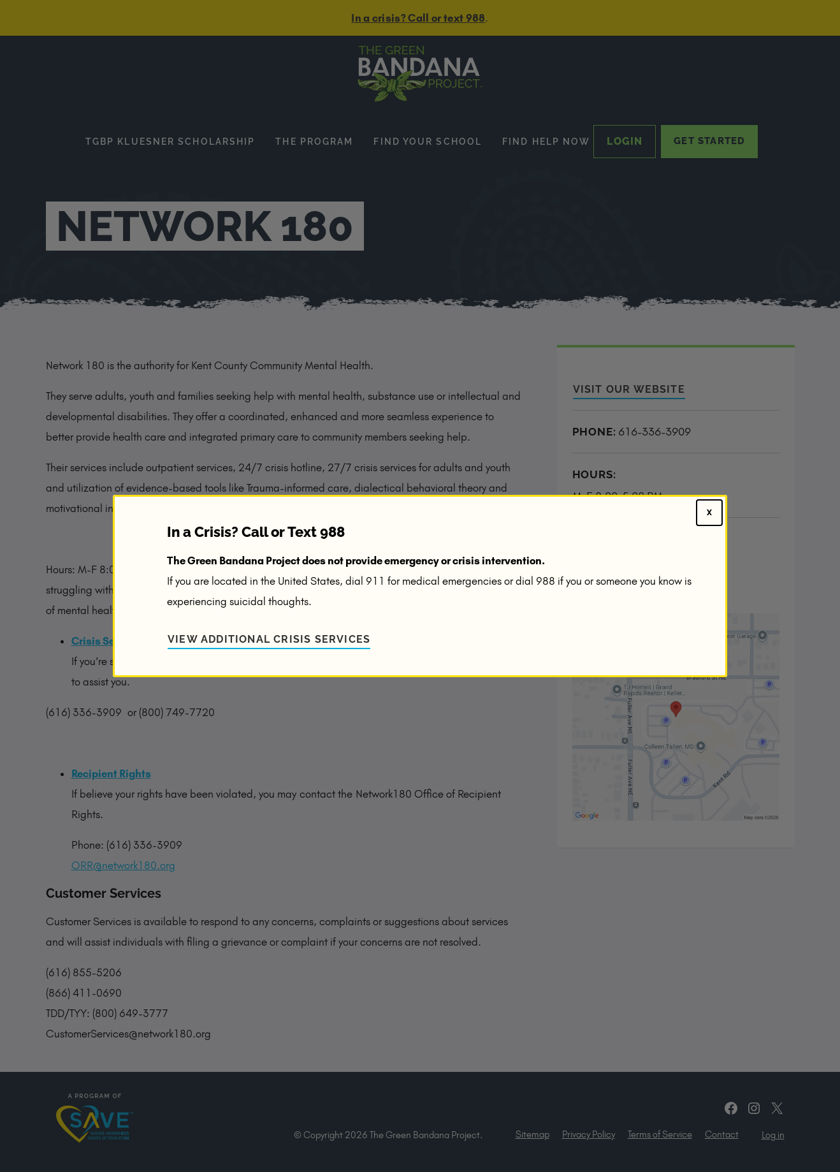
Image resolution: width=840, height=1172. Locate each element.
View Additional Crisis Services (269, 639)
